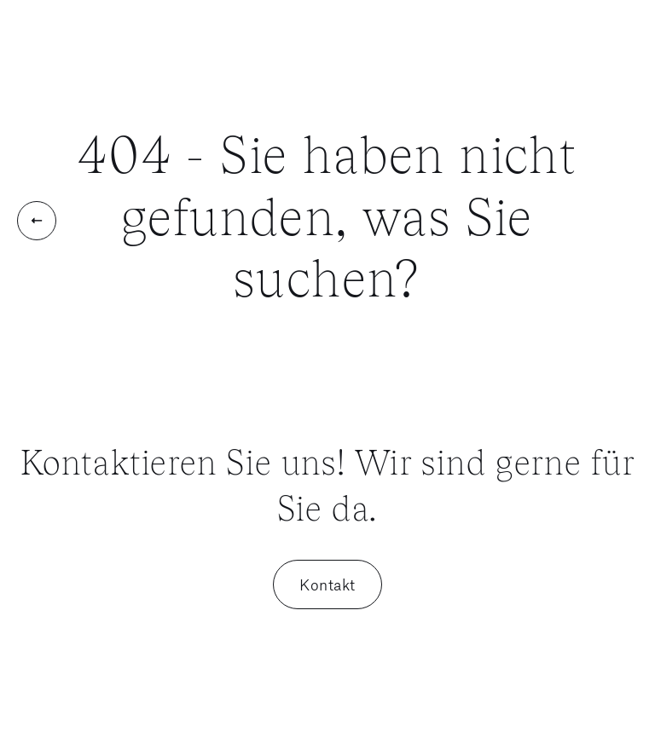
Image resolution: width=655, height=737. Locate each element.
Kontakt (327, 584)
